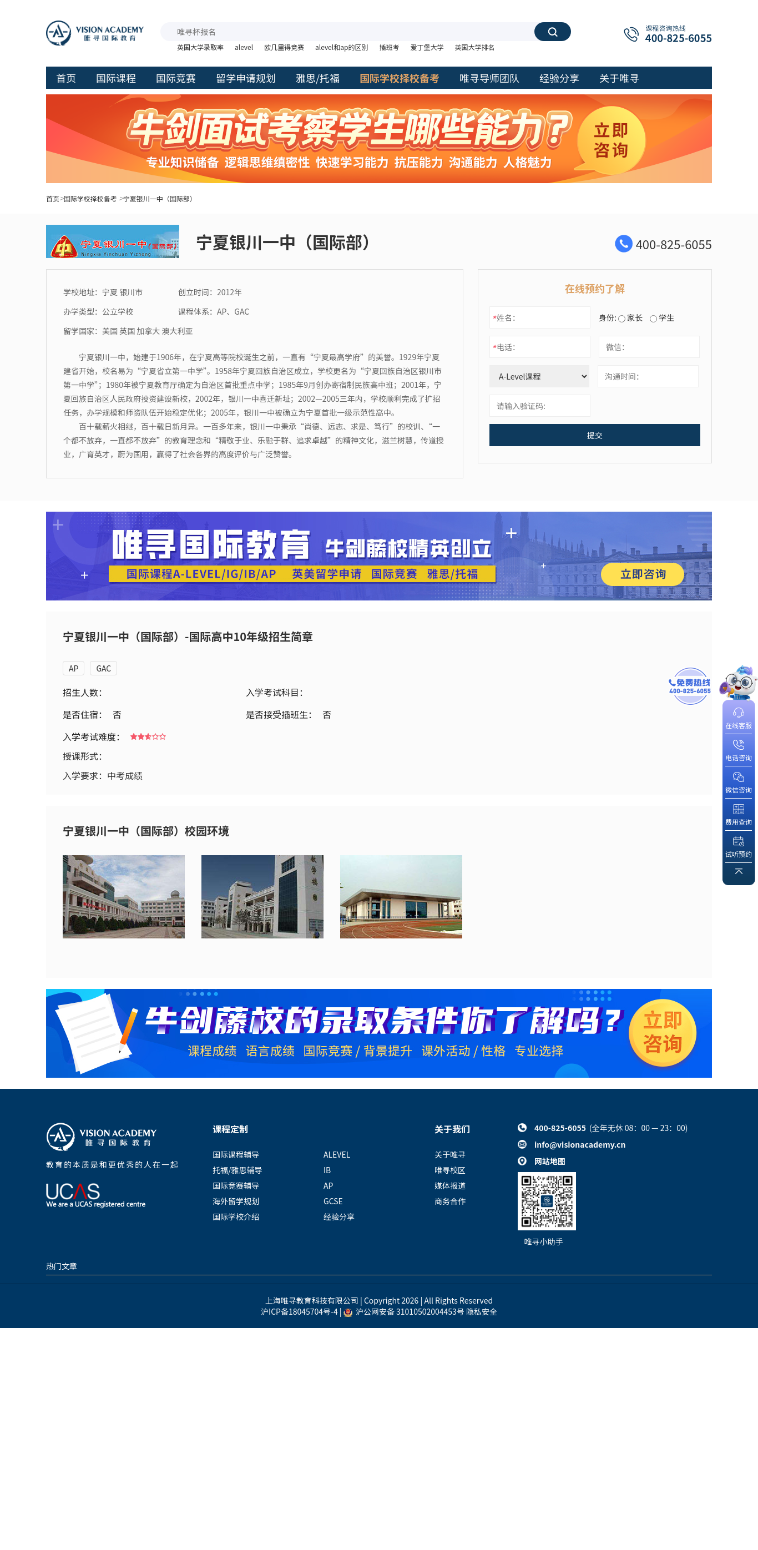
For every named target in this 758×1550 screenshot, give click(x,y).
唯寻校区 (450, 1169)
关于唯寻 (450, 1154)
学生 (662, 317)
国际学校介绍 (236, 1216)
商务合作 (450, 1200)
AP (73, 668)
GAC (103, 668)
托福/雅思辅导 (237, 1169)
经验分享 (339, 1216)
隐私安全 (481, 1311)
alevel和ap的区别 (341, 47)
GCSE (333, 1200)
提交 (595, 435)
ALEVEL (337, 1154)
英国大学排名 (474, 47)
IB (327, 1169)
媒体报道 (450, 1185)
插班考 (389, 47)
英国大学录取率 (200, 47)
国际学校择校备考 (90, 198)
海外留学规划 (236, 1200)
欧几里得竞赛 (284, 47)
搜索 (553, 31)
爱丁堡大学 (426, 47)
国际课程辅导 (236, 1154)
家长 (630, 317)
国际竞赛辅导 (236, 1185)
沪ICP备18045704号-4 (299, 1311)
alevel (244, 47)
